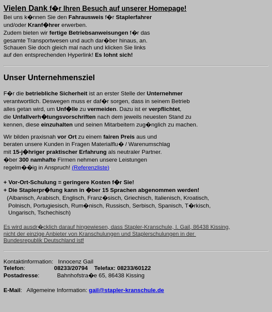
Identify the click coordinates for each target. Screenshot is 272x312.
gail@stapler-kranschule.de (126, 290)
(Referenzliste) (91, 167)
